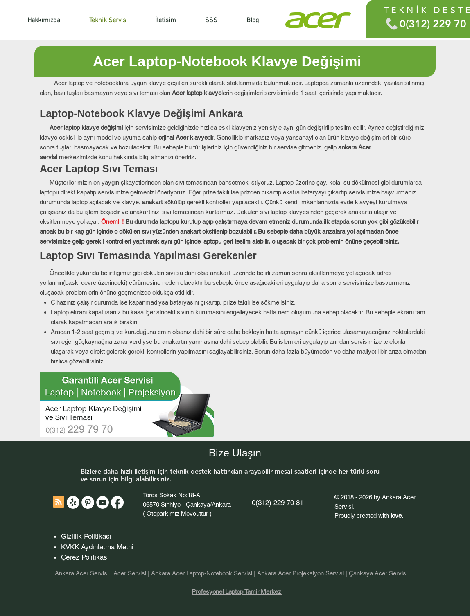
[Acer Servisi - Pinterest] (87, 502)
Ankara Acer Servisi (81, 573)
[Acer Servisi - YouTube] (102, 502)
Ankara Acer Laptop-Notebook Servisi (202, 573)
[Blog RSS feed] (58, 502)
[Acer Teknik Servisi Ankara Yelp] (73, 502)
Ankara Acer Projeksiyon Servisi (300, 573)
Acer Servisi (129, 573)
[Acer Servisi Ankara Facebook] (117, 502)
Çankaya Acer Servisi (378, 573)
